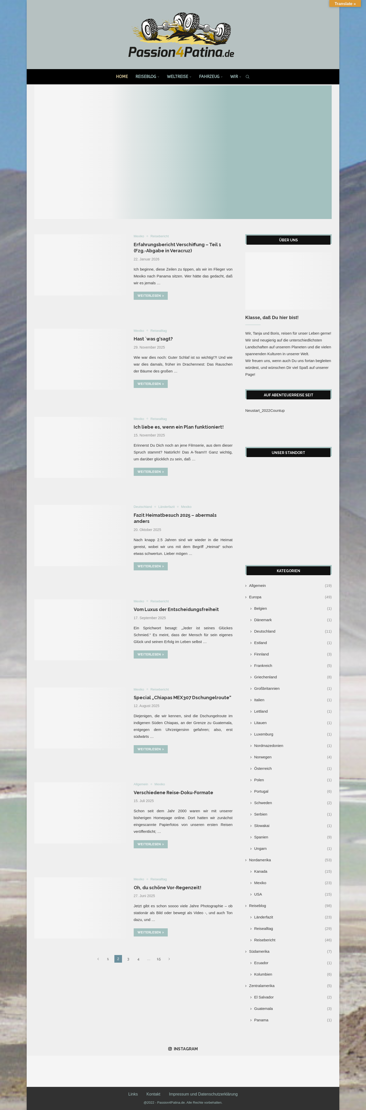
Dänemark (293, 619)
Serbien (293, 814)
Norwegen (293, 757)
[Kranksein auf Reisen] (183, 152)
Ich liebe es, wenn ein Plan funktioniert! (179, 427)
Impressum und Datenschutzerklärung (203, 1094)
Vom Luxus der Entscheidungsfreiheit (176, 609)
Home (122, 76)
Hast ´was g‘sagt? (153, 338)
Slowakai (293, 825)
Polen (293, 780)
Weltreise (177, 76)
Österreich (293, 768)
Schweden (293, 802)
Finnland (293, 654)
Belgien (293, 608)
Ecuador (293, 962)
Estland (293, 642)
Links (133, 1094)
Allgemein (290, 585)
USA (293, 894)
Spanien (293, 837)
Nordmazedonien (293, 745)
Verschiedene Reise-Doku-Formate (173, 792)
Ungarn (293, 848)
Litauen (293, 722)
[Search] (247, 76)
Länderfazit (293, 917)
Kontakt (153, 1094)
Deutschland (293, 631)
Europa (290, 597)
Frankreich (293, 665)
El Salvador (293, 997)
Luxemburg (293, 734)
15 (159, 959)
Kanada (293, 871)
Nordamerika (290, 860)
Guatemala (293, 1008)
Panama (293, 1020)
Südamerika (290, 951)
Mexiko (293, 882)
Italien (293, 699)
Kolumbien (293, 974)
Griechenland (293, 677)
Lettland (293, 711)
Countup (277, 410)
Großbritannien (293, 688)
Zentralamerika (290, 985)
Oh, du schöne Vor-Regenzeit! (167, 887)
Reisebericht (293, 940)
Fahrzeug (209, 76)
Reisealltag (293, 928)
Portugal (293, 791)
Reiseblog (145, 76)
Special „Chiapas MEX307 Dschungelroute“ (182, 697)
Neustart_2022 (257, 410)
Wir (234, 76)
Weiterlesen (151, 296)
